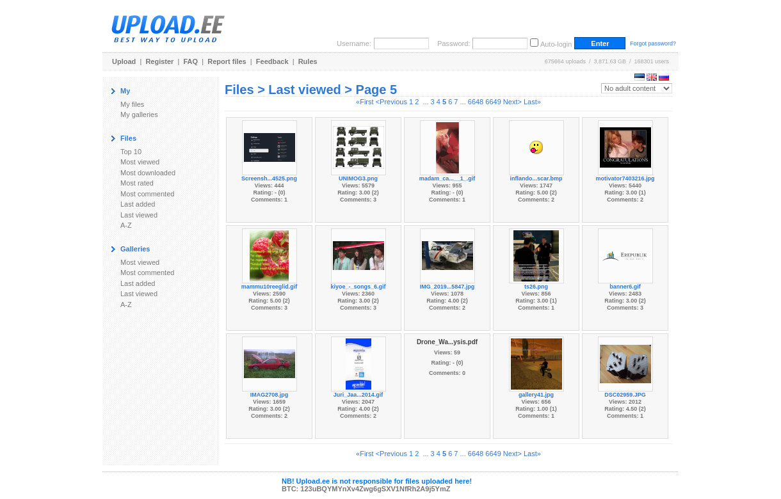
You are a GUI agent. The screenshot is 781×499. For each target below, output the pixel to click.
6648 (475, 102)
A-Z (126, 225)
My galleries (139, 114)
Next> (512, 102)
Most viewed (139, 162)
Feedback (272, 61)
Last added (137, 204)
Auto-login (556, 44)
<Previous (391, 102)
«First (365, 102)
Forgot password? (653, 43)
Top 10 (130, 151)
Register (159, 61)
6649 (493, 102)
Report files (226, 61)
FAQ (191, 61)
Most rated (137, 183)
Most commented (147, 194)
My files (132, 104)
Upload (124, 61)
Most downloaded (147, 173)
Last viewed (138, 215)
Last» (532, 102)
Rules (308, 61)
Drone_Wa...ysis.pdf (447, 341)
